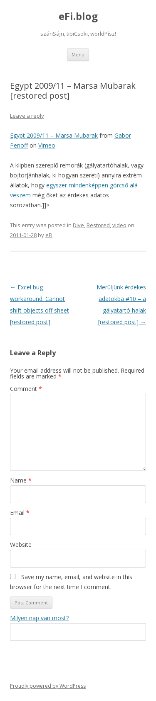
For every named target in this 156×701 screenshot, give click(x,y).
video (119, 225)
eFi (48, 235)
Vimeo (46, 145)
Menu (78, 54)
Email (20, 513)
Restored (98, 225)
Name (21, 480)
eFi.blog (78, 16)
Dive (78, 225)
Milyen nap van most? (39, 618)
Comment (26, 389)
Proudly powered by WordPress (48, 685)
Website (21, 544)
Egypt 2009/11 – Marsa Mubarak (54, 135)
